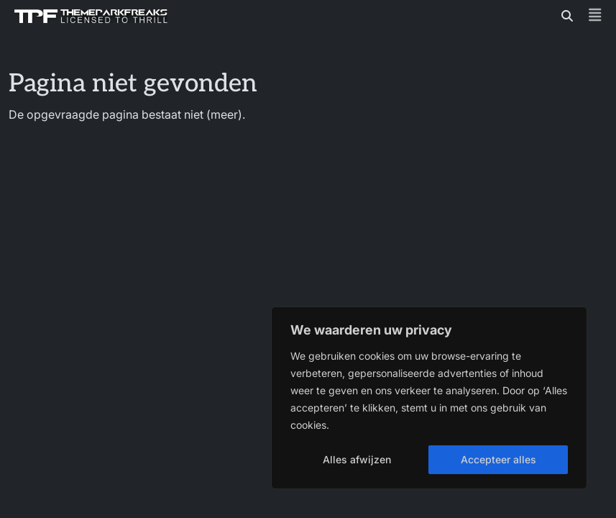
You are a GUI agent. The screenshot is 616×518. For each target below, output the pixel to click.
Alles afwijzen (357, 459)
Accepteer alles (498, 459)
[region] (429, 397)
